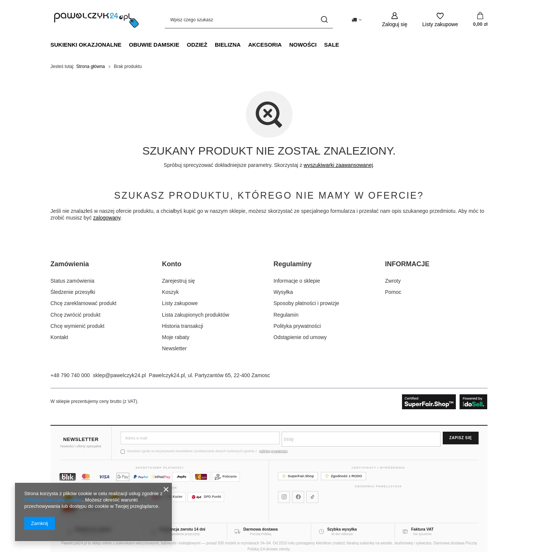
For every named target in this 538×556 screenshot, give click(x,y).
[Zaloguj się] (395, 20)
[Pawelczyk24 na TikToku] (312, 497)
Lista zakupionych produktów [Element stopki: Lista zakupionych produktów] (195, 315)
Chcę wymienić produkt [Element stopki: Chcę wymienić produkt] (77, 326)
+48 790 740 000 (70, 375)
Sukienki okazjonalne (85, 44)
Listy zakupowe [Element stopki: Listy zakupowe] (180, 303)
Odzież (197, 44)
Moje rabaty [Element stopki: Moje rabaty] (175, 337)
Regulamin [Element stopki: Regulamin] (286, 315)
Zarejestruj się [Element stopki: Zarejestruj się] (178, 281)
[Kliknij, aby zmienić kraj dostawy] (357, 19)
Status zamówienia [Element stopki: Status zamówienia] (72, 281)
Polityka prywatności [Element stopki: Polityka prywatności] (297, 326)
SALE (331, 44)
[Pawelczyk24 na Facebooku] (298, 497)
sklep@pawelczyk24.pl (119, 375)
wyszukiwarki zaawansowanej (338, 165)
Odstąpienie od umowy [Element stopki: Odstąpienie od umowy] (300, 337)
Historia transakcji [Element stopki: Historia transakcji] (182, 326)
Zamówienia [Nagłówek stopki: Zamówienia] (69, 264)
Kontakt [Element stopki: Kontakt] (59, 337)
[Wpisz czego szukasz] (249, 19)
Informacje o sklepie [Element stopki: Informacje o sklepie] (296, 281)
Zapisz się (460, 438)
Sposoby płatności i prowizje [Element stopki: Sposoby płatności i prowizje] (306, 303)
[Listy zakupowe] (440, 20)
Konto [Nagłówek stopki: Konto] (172, 264)
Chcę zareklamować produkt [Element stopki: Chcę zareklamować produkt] (83, 303)
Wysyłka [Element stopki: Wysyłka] (283, 292)
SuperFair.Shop (298, 476)
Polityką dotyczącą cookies (53, 500)
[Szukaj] (324, 19)
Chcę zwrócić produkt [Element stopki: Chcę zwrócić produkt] (75, 315)
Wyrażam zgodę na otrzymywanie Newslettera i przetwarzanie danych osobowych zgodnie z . (206, 451)
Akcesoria (265, 44)
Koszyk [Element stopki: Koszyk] (170, 292)
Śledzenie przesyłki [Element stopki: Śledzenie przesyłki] (72, 292)
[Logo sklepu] (96, 19)
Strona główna (90, 66)
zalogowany (106, 218)
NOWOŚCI (302, 44)
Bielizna (228, 44)
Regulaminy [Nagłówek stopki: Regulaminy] (292, 264)
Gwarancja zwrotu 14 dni (182, 529)
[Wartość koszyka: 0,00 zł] (480, 20)
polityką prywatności (273, 451)
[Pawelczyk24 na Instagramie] (284, 497)
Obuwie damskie (154, 44)
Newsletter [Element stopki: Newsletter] (174, 348)
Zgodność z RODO (343, 476)
